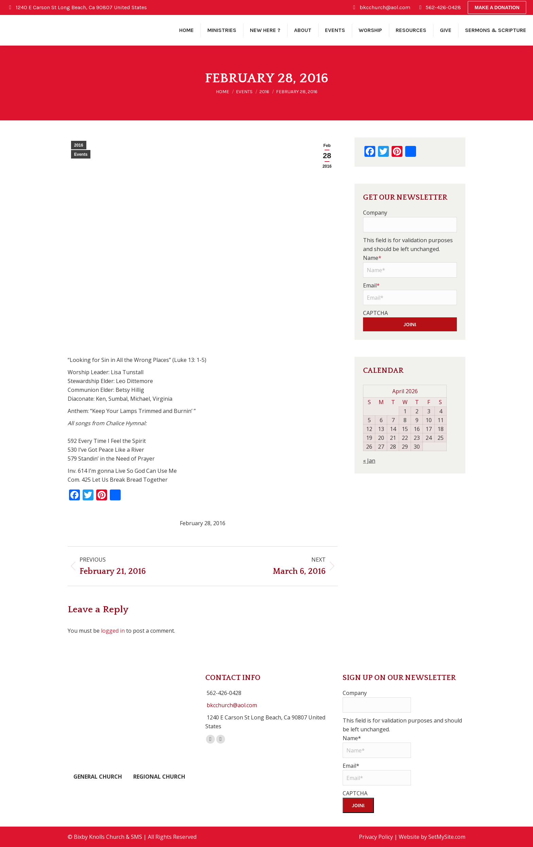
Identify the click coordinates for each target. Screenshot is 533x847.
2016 (78, 145)
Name (372, 258)
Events (80, 154)
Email (371, 285)
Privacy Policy (376, 837)
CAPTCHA (375, 313)
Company (375, 212)
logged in (113, 630)
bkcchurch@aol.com (232, 705)
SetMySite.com (446, 837)
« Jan (369, 460)
